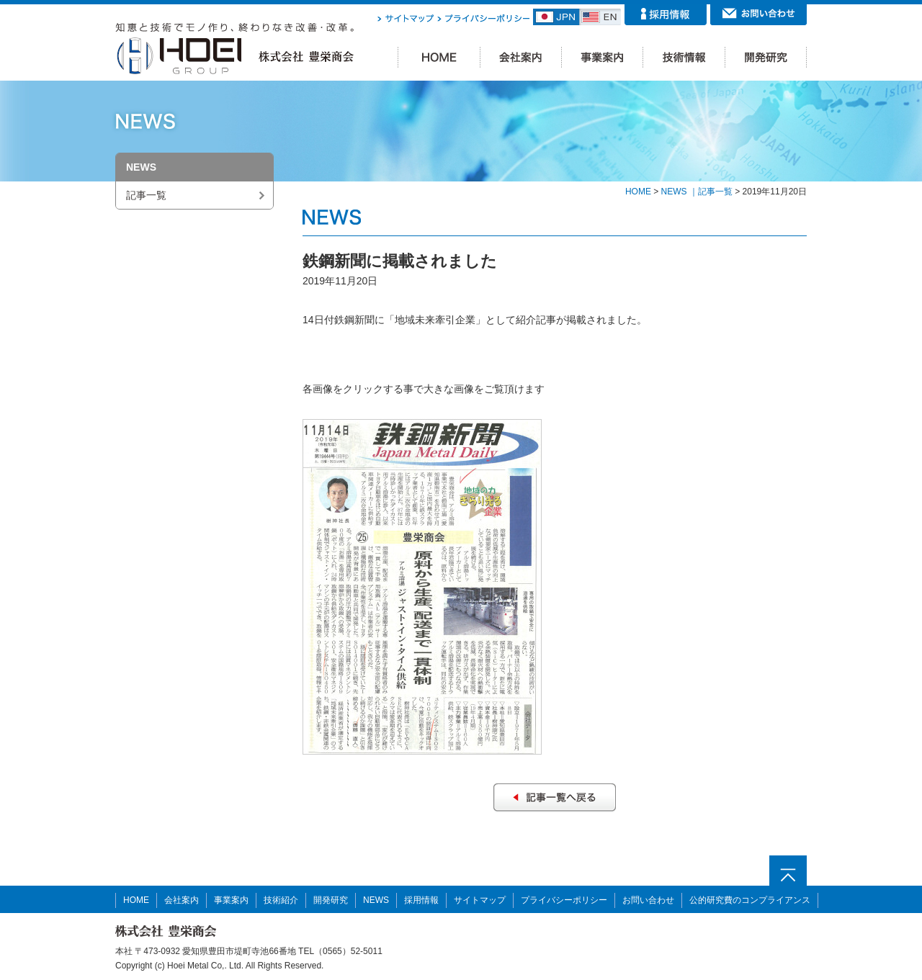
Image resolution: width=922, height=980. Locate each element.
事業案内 (231, 900)
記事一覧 (146, 195)
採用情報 (421, 900)
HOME (638, 191)
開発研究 (330, 900)
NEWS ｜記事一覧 (697, 191)
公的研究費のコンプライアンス (749, 900)
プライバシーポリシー (564, 900)
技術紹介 (281, 900)
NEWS (376, 900)
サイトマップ (480, 900)
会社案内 (181, 900)
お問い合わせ (648, 900)
